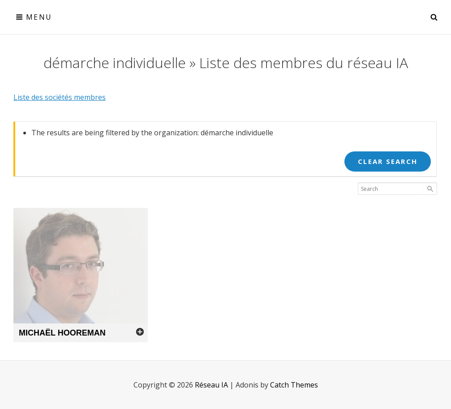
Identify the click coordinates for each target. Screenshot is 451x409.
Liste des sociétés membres (59, 97)
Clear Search (387, 161)
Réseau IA (211, 385)
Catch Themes (294, 385)
